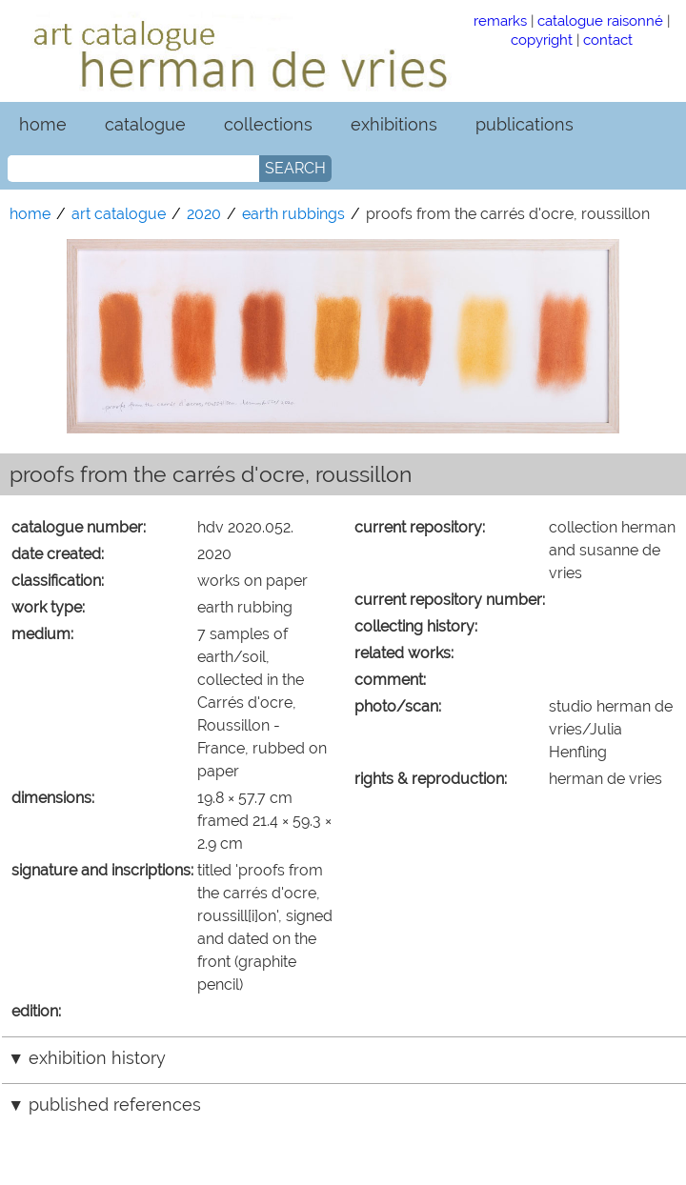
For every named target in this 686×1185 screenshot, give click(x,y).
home (43, 124)
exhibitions (394, 124)
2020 (204, 214)
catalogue (145, 124)
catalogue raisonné (600, 20)
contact (608, 39)
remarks (500, 20)
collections (268, 124)
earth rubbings (293, 214)
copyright (542, 39)
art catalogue (118, 214)
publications (524, 124)
